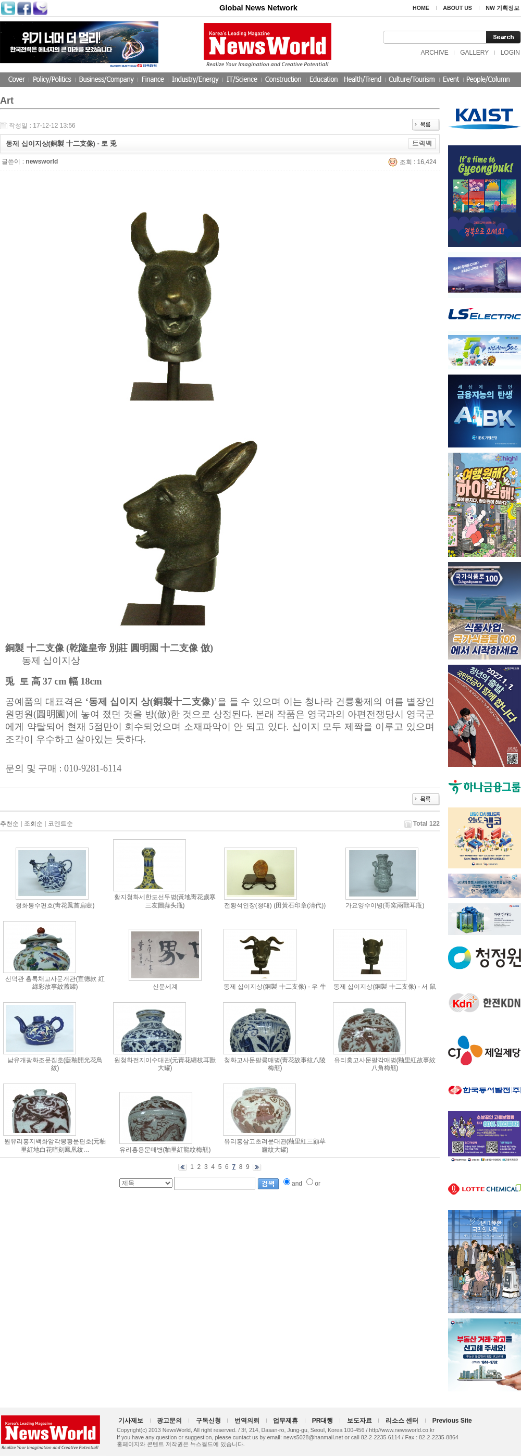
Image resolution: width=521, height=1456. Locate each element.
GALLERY (474, 52)
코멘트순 (60, 823)
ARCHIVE (434, 52)
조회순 (33, 823)
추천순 (9, 823)
